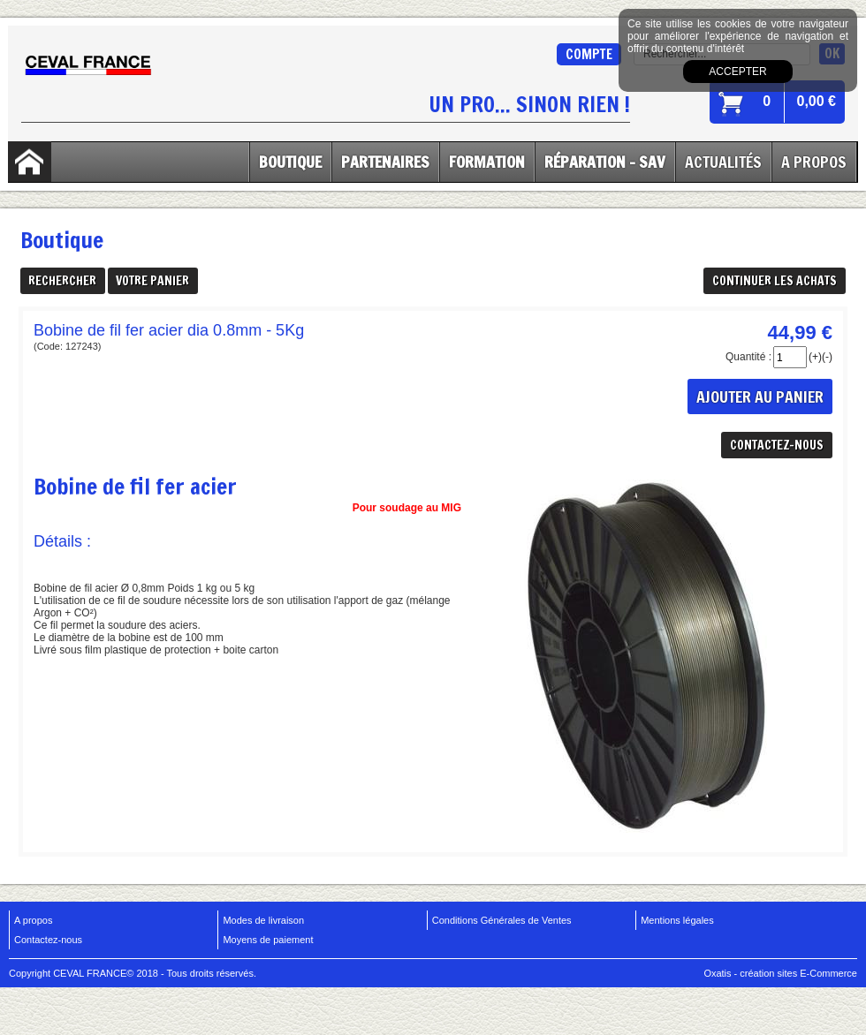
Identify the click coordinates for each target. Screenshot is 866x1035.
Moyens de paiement (268, 939)
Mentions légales (677, 920)
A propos (33, 920)
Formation (487, 161)
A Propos (814, 161)
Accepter (737, 71)
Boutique (290, 161)
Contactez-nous (48, 939)
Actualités (723, 161)
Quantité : (748, 357)
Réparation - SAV (604, 161)
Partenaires (385, 161)
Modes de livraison (263, 920)
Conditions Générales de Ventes (502, 920)
